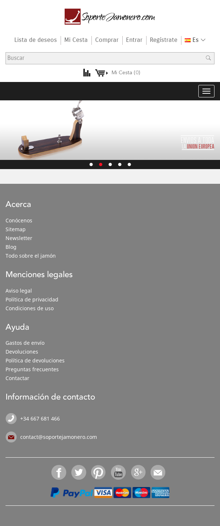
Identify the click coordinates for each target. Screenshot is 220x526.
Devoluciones (22, 351)
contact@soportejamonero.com (58, 436)
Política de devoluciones (35, 360)
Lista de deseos (35, 40)
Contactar (17, 378)
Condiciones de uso (30, 308)
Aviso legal (19, 290)
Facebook (59, 472)
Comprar (107, 40)
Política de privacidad (32, 299)
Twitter (79, 472)
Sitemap (16, 229)
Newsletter (19, 238)
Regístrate (163, 40)
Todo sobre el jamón (31, 255)
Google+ (138, 472)
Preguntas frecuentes (32, 369)
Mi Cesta (76, 40)
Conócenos (19, 220)
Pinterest (99, 472)
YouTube (118, 472)
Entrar (134, 40)
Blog (11, 246)
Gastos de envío (25, 342)
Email (158, 472)
